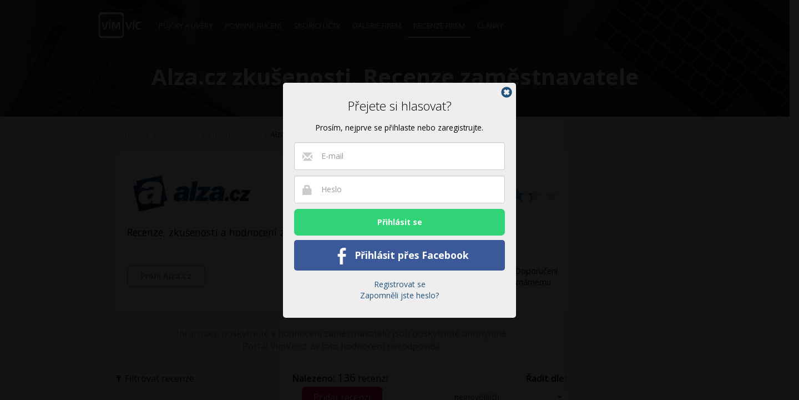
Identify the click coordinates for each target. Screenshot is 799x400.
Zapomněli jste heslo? (399, 295)
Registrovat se (400, 284)
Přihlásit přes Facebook (400, 256)
